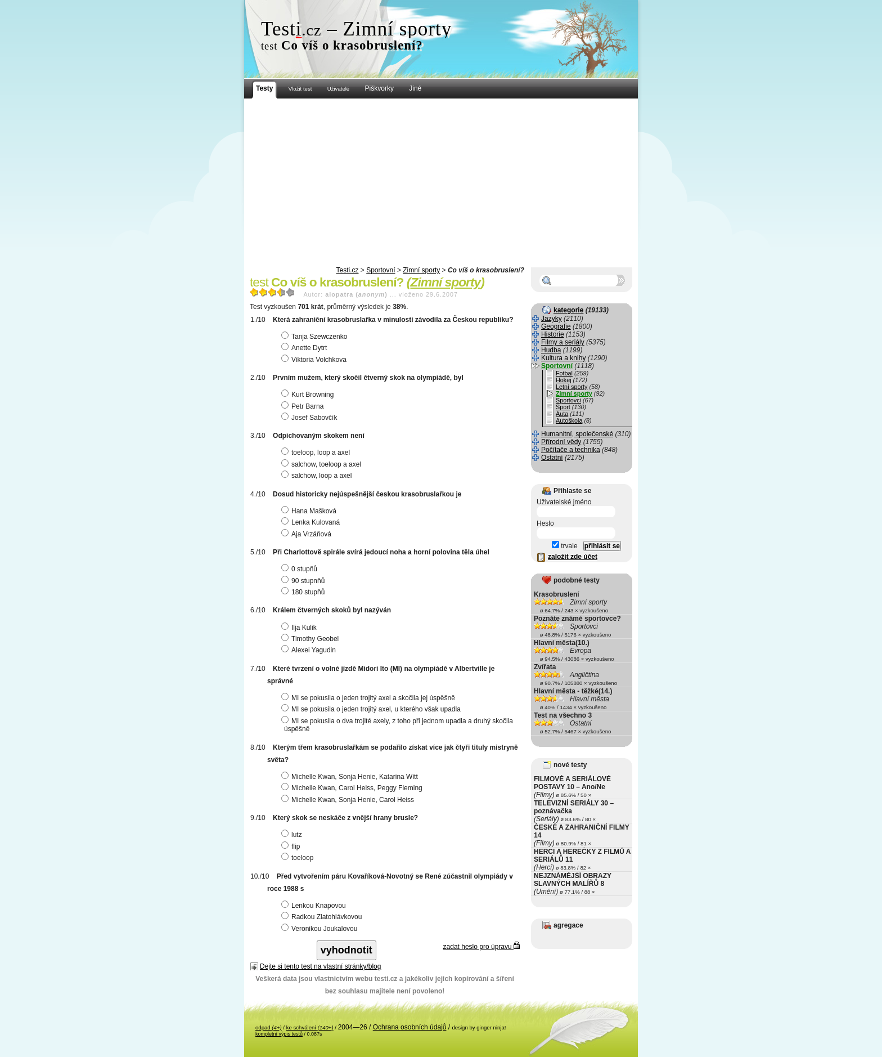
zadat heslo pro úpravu (481, 947)
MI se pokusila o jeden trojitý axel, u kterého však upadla (372, 709)
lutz (293, 835)
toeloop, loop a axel (317, 452)
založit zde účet (572, 557)
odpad (268, 1027)
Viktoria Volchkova (315, 360)
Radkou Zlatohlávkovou (323, 917)
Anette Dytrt (305, 348)
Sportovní (380, 270)
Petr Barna (303, 406)
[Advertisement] (441, 183)
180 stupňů (304, 592)
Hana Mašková (310, 511)
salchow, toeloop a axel (322, 464)
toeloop (298, 858)
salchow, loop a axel (318, 476)
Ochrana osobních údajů (410, 1027)
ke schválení (310, 1027)
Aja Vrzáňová (307, 534)
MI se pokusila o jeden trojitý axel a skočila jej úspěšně (369, 698)
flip (292, 846)
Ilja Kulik (300, 627)
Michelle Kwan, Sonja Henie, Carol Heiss (349, 800)
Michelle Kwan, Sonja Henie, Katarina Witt (351, 777)
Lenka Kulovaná (312, 522)
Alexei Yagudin (310, 650)
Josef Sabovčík (310, 418)
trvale (565, 546)
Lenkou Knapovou (315, 906)
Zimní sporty (421, 270)
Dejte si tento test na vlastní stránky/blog (320, 966)
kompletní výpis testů (279, 1034)
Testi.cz (347, 270)
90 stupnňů (304, 581)
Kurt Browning (309, 394)
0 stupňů (300, 569)
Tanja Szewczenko (315, 337)
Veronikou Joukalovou (320, 929)
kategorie (568, 310)
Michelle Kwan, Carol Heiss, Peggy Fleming (353, 788)
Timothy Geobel (311, 639)
